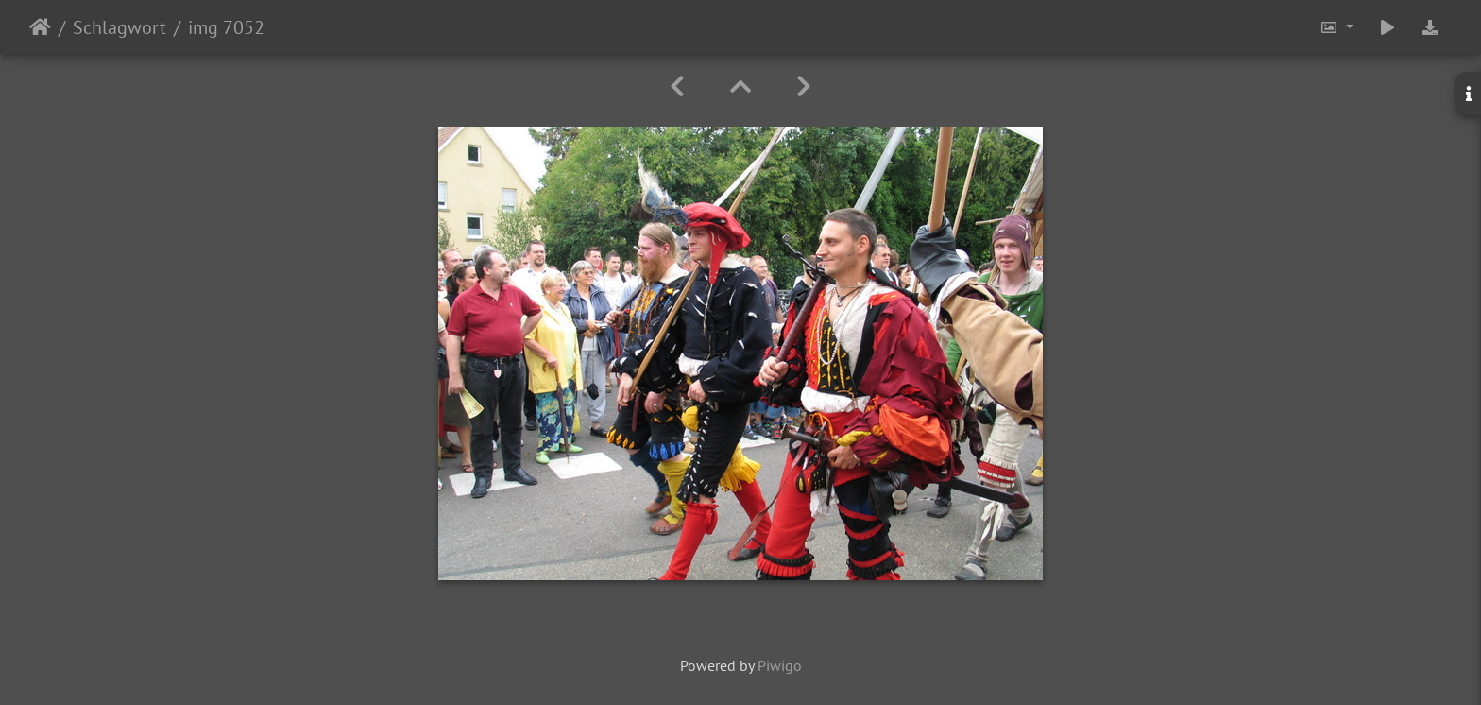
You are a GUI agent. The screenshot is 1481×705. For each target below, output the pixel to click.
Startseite (40, 27)
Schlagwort (119, 27)
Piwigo (780, 665)
